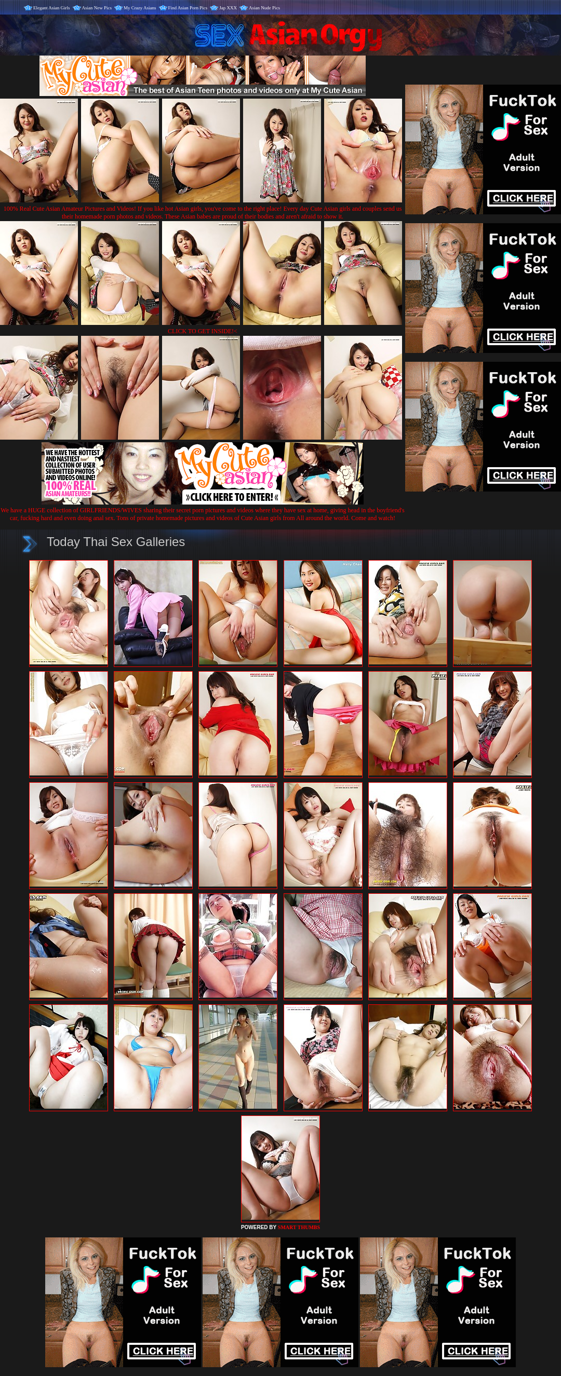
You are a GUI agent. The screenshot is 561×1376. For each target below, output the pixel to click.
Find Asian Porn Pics (188, 7)
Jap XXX (228, 7)
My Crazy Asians (140, 7)
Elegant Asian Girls (51, 7)
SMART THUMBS (299, 1227)
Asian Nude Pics (264, 7)
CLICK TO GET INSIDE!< (202, 331)
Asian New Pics (97, 7)
